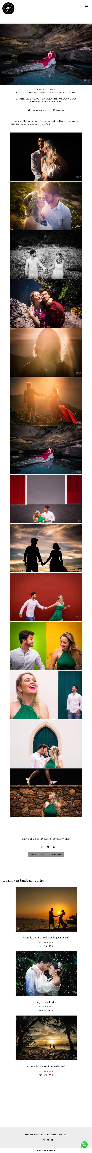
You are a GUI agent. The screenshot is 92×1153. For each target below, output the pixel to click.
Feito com (46, 1150)
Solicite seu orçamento (46, 854)
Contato (62, 1135)
